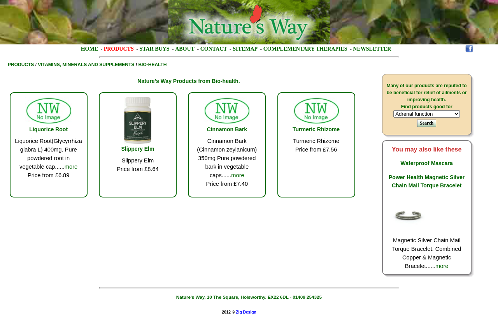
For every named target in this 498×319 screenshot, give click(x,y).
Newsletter (372, 49)
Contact (213, 49)
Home (89, 49)
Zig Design (246, 312)
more (71, 167)
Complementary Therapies (305, 49)
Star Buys (154, 49)
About (185, 49)
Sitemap (245, 49)
